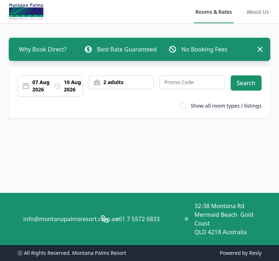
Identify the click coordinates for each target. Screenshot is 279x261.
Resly (255, 252)
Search (246, 83)
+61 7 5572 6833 (137, 219)
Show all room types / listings (226, 105)
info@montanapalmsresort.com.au (70, 219)
